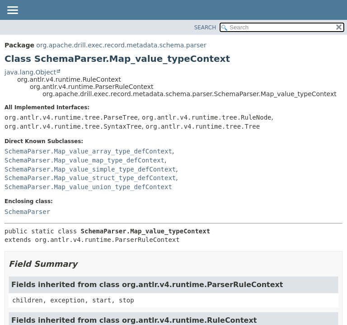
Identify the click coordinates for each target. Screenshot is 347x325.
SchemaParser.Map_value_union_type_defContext (88, 186)
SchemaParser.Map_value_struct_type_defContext (90, 177)
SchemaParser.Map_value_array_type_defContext (88, 151)
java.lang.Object (30, 72)
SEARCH (205, 27)
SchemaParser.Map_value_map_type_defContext (84, 160)
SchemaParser (27, 211)
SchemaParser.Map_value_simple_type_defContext (90, 169)
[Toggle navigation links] (12, 11)
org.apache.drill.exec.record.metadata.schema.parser (121, 45)
